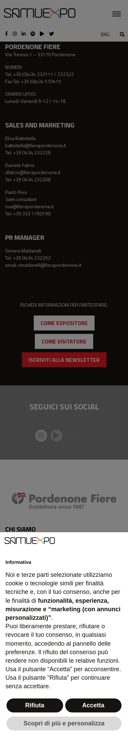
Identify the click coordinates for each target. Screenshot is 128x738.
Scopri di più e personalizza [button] (64, 723)
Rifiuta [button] (34, 705)
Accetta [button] (93, 705)
